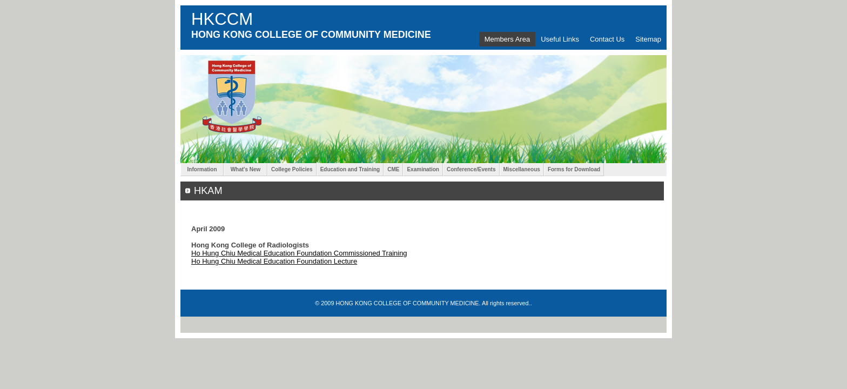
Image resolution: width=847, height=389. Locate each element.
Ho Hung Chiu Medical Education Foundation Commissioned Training (299, 253)
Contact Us (607, 39)
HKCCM (222, 19)
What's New (245, 169)
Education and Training (350, 169)
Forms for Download (574, 169)
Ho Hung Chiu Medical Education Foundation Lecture (274, 261)
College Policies (292, 169)
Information (202, 169)
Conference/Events (471, 169)
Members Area (507, 39)
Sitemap (648, 39)
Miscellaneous (521, 169)
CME (393, 169)
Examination (423, 169)
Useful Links (560, 39)
